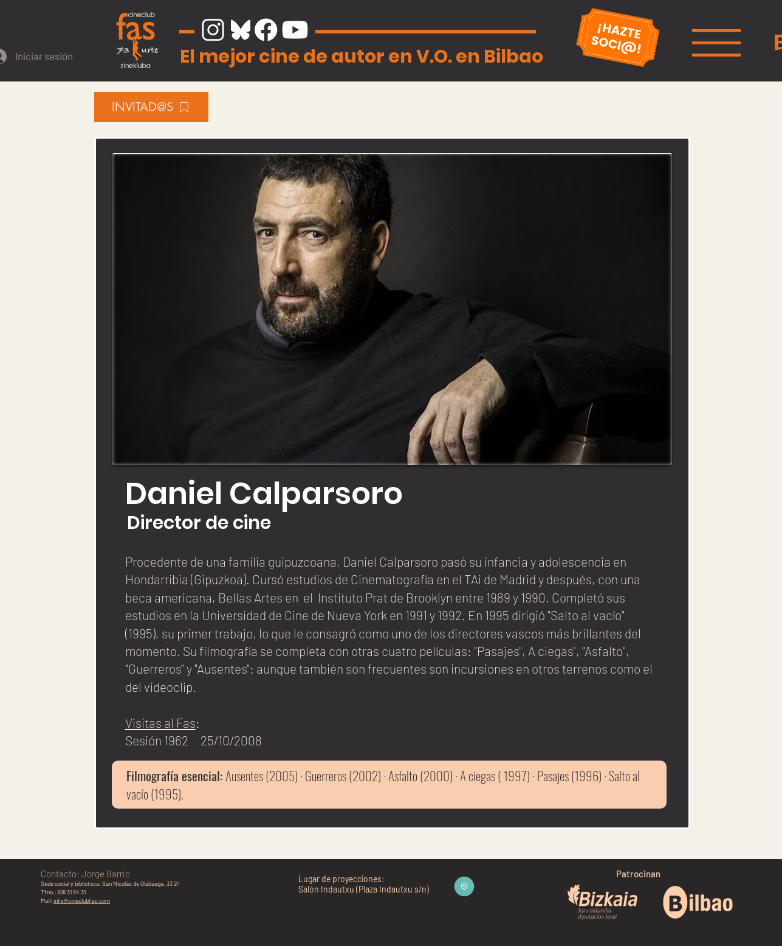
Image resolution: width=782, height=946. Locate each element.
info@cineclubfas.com (81, 900)
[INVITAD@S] (151, 107)
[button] (716, 43)
